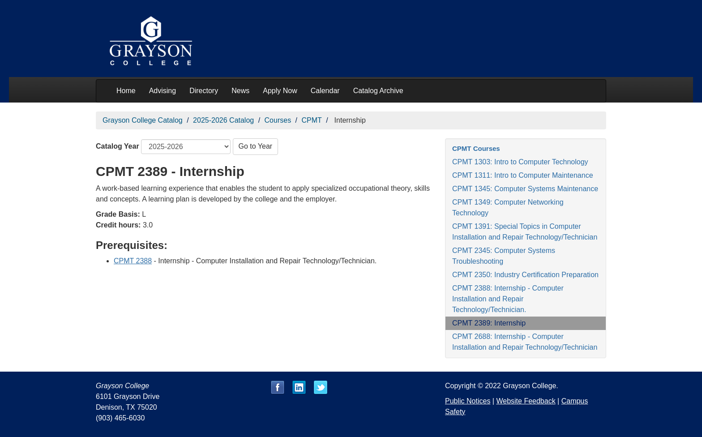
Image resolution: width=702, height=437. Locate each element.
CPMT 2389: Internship (489, 323)
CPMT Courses (476, 148)
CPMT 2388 (133, 261)
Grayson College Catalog (143, 120)
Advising (162, 90)
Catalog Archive (378, 90)
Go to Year (256, 146)
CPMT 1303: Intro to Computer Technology (520, 162)
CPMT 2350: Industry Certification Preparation (525, 274)
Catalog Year (117, 146)
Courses (278, 120)
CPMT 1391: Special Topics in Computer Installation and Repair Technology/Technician (524, 232)
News (240, 90)
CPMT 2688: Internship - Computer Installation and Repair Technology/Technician (524, 342)
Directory (203, 90)
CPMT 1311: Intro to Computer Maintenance (522, 175)
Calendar (325, 90)
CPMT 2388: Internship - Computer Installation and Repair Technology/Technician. (508, 298)
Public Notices (467, 401)
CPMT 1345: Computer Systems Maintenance (525, 189)
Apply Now (280, 90)
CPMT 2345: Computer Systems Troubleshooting (503, 256)
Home (126, 90)
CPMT (311, 120)
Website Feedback (525, 401)
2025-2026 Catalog (223, 120)
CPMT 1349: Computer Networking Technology (508, 207)
